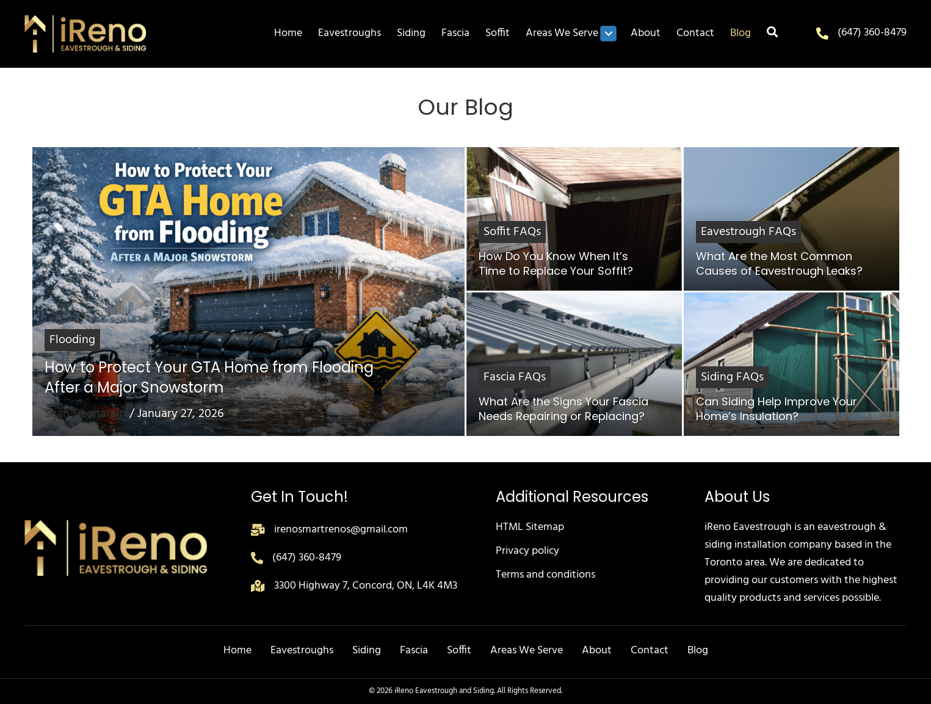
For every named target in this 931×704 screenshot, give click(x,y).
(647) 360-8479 (872, 33)
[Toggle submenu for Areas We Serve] (608, 34)
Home (237, 650)
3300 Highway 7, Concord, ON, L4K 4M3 (365, 586)
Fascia (414, 650)
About (597, 650)
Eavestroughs (301, 650)
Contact (649, 650)
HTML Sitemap (530, 527)
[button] (772, 34)
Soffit (459, 650)
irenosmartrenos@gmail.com (341, 530)
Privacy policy (527, 551)
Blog (697, 650)
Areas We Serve (526, 650)
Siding (366, 650)
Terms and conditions (545, 575)
